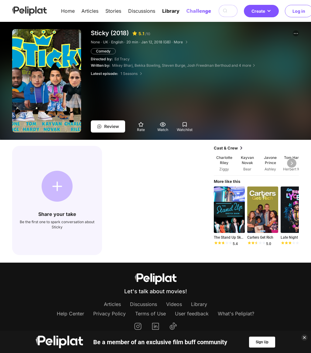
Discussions (141, 11)
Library (170, 11)
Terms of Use (150, 313)
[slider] (223, 244)
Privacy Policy (109, 313)
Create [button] (261, 11)
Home (68, 11)
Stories (113, 11)
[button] (296, 33)
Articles (89, 11)
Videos (174, 304)
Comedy (103, 51)
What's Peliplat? (236, 313)
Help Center (70, 313)
